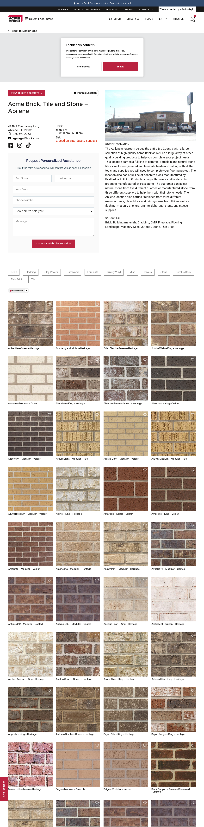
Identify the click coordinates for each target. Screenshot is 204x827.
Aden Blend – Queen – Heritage (120, 348)
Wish (193, 21)
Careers (157, 817)
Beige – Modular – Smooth (70, 629)
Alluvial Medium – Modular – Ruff (169, 459)
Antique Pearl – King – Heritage (120, 584)
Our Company (161, 781)
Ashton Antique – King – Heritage (26, 599)
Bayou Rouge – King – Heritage (168, 614)
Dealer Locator (64, 789)
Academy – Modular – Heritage (73, 348)
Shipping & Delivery (18, 796)
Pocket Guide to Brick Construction (74, 817)
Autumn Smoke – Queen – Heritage (75, 614)
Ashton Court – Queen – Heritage (74, 599)
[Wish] (193, 18)
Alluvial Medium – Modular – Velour (27, 514)
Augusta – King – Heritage (22, 614)
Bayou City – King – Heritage (119, 614)
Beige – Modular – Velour (117, 629)
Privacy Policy (112, 796)
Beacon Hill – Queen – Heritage (24, 629)
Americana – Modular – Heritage (73, 569)
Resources (62, 781)
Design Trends (64, 810)
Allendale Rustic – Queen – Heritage (123, 404)
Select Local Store (39, 19)
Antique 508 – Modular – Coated (73, 584)
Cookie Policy (112, 803)
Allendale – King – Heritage (70, 404)
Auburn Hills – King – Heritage (167, 599)
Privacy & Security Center (21, 810)
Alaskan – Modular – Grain (22, 404)
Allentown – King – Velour (165, 404)
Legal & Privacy (114, 781)
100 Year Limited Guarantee (22, 789)
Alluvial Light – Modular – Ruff (72, 459)
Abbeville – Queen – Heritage (23, 348)
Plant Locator (63, 796)
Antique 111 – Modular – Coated (168, 529)
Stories (157, 796)
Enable (120, 66)
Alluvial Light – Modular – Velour (121, 459)
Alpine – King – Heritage (69, 514)
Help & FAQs (14, 803)
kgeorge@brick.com (26, 138)
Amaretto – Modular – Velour (24, 569)
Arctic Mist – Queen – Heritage (167, 584)
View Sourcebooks (66, 803)
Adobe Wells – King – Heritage (167, 348)
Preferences (83, 66)
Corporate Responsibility (166, 810)
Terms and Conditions (116, 810)
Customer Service (19, 781)
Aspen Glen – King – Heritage (119, 599)
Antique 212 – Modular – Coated (25, 584)
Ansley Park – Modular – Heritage (122, 529)
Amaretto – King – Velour (165, 514)
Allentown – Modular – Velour (24, 459)
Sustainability (160, 803)
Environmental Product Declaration (123, 817)
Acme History (160, 789)
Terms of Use (112, 789)
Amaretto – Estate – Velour (118, 514)
